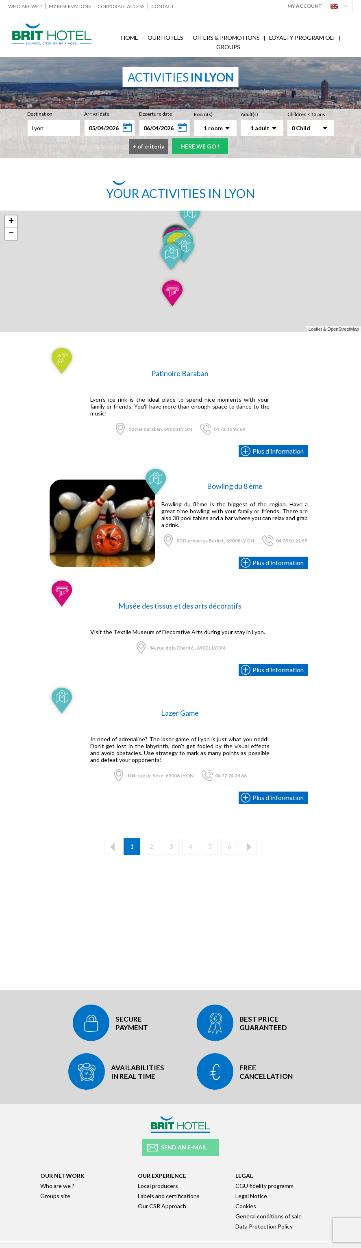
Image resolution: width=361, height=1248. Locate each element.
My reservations (70, 6)
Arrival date (96, 114)
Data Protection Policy (264, 1226)
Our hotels (165, 37)
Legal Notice (251, 1195)
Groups (228, 46)
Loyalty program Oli (302, 37)
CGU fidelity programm (264, 1185)
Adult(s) (249, 114)
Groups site (55, 1195)
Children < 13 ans (306, 114)
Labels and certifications (169, 1195)
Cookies (245, 1206)
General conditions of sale (268, 1216)
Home (129, 37)
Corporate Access (121, 6)
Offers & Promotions (226, 37)
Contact (162, 6)
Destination (39, 114)
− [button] (11, 234)
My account (304, 6)
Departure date (155, 114)
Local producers (158, 1185)
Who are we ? (25, 6)
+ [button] (11, 221)
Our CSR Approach (162, 1206)
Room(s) (203, 114)
